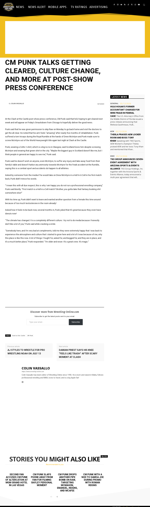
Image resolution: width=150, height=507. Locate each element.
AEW (112, 131)
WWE (112, 156)
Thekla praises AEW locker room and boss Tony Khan (125, 137)
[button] (144, 5)
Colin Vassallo (17, 103)
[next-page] (57, 496)
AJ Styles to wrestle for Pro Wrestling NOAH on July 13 (26, 352)
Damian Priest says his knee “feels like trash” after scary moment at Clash (78, 353)
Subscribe (76, 322)
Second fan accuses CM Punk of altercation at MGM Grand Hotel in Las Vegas (16, 479)
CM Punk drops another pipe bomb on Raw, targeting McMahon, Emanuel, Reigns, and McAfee (67, 482)
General (114, 103)
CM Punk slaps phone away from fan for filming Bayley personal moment (42, 479)
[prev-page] (51, 496)
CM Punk (30, 335)
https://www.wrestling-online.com (33, 371)
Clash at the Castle (18, 335)
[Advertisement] (75, 37)
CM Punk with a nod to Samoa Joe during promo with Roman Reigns (92, 479)
